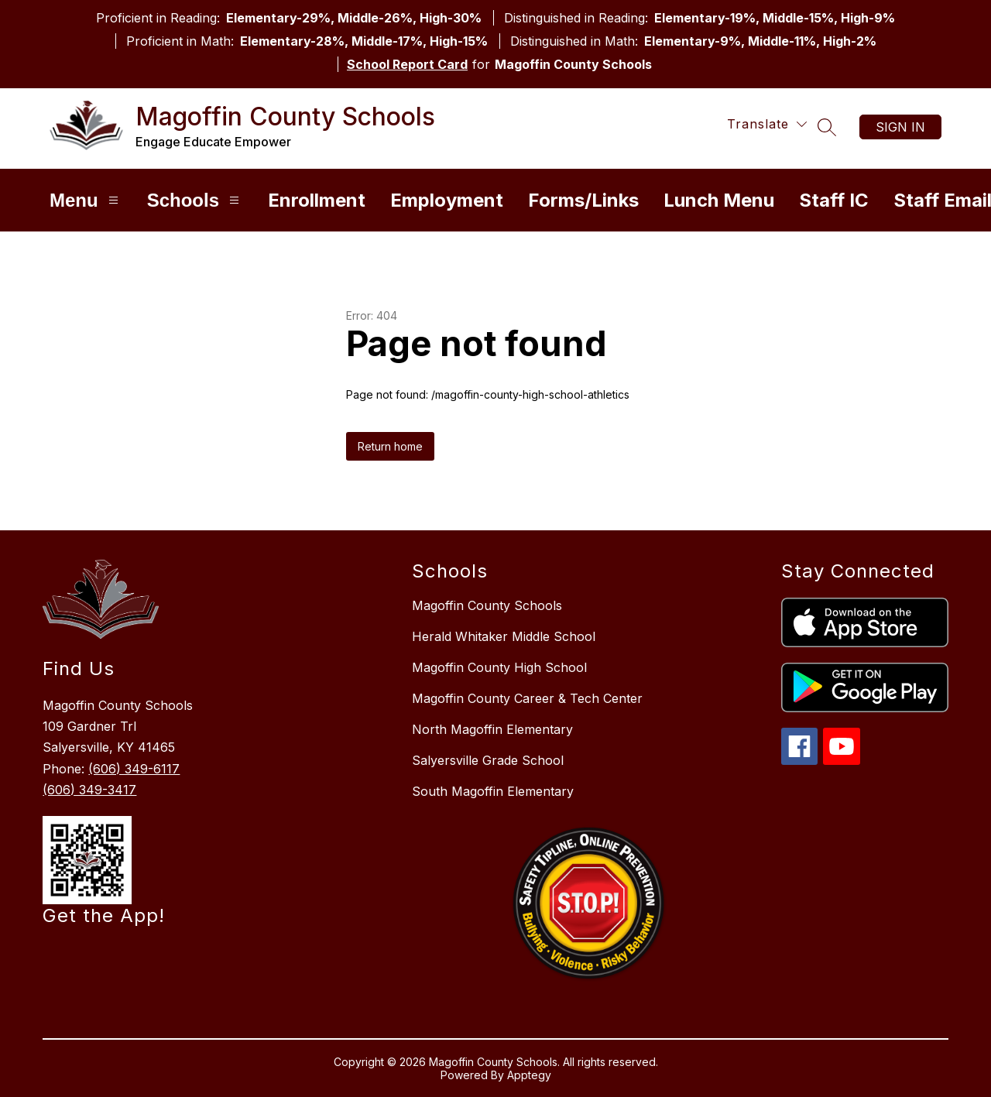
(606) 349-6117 (134, 768)
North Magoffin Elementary (492, 729)
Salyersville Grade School (488, 760)
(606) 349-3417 (89, 789)
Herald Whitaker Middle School (503, 636)
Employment (446, 200)
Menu (86, 200)
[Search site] (827, 127)
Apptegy (529, 1075)
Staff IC (834, 200)
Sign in (900, 127)
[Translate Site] (767, 124)
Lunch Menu (719, 200)
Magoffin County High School (499, 667)
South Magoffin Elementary (493, 791)
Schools (195, 200)
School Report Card (407, 64)
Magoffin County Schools (487, 605)
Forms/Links (583, 200)
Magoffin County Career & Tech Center (527, 698)
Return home (390, 446)
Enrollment (316, 200)
